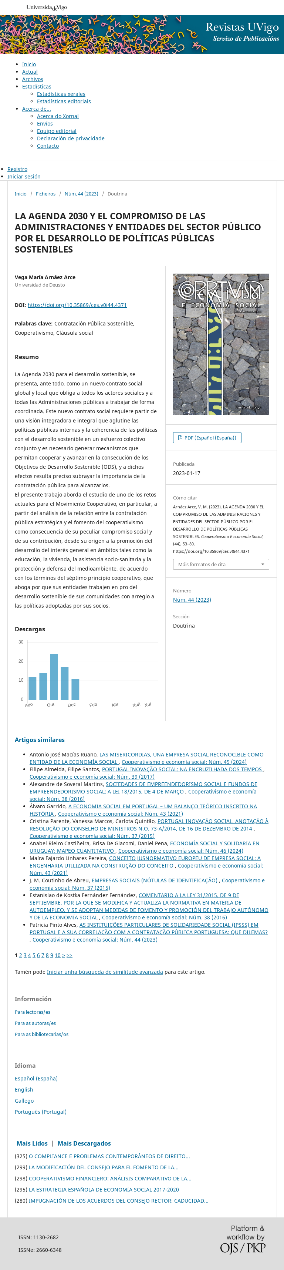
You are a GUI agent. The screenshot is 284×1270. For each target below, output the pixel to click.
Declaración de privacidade (71, 138)
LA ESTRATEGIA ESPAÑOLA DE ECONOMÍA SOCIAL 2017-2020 (104, 1189)
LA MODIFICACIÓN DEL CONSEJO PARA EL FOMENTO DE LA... (104, 1167)
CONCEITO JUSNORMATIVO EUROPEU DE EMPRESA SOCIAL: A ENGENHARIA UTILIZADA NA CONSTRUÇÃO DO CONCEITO (145, 862)
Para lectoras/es (32, 1012)
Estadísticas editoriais (64, 101)
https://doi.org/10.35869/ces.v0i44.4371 (77, 304)
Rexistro (17, 169)
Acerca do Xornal (58, 116)
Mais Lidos (32, 1143)
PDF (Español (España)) (209, 437)
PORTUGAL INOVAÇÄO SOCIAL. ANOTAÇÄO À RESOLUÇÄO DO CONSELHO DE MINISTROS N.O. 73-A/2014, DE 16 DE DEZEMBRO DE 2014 (149, 825)
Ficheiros (45, 193)
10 (58, 955)
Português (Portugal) (41, 1111)
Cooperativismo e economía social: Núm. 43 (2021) (120, 813)
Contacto (48, 145)
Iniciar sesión (24, 176)
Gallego (24, 1100)
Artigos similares (40, 740)
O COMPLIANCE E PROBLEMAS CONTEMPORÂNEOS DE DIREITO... (109, 1156)
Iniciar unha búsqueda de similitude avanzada (105, 971)
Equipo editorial (57, 130)
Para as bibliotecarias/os (41, 1034)
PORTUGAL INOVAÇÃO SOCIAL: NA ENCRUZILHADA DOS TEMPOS (182, 769)
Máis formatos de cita (202, 564)
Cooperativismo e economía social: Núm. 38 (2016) (164, 917)
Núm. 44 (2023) (81, 193)
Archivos (32, 79)
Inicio (29, 64)
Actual (30, 71)
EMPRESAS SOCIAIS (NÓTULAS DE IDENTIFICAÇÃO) (155, 880)
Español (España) (36, 1078)
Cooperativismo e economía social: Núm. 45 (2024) (184, 761)
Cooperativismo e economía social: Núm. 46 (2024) (180, 850)
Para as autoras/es (35, 1023)
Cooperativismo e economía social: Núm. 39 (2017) (92, 776)
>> (69, 955)
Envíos (45, 123)
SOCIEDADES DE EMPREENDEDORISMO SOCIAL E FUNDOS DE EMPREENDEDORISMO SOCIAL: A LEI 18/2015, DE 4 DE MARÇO (143, 788)
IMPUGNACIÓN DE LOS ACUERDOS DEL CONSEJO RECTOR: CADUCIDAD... (119, 1200)
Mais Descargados (84, 1143)
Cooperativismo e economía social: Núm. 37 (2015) (92, 835)
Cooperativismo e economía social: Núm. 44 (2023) (95, 939)
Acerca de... (36, 108)
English (24, 1089)
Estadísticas (36, 86)
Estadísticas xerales (61, 93)
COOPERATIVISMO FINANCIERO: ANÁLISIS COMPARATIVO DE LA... (110, 1178)
